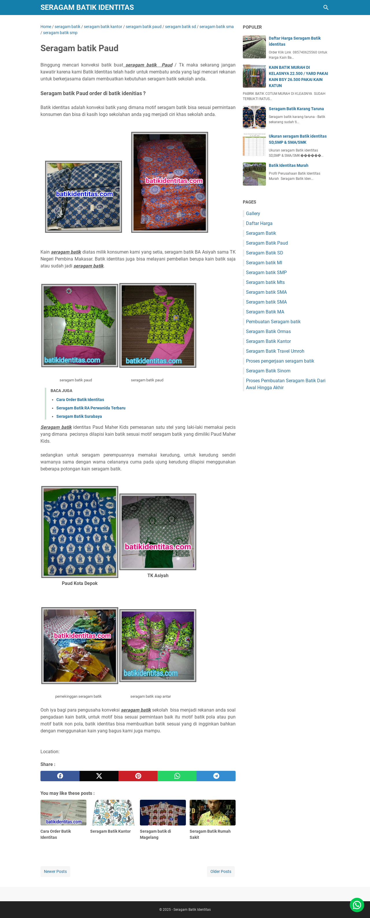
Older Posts (220, 871)
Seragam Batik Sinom (268, 371)
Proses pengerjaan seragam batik (280, 361)
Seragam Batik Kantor (268, 341)
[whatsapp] (177, 776)
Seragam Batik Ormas (268, 331)
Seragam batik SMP (266, 272)
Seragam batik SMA (266, 292)
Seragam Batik (261, 233)
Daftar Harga (259, 223)
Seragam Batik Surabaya (79, 416)
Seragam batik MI (264, 262)
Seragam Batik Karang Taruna (296, 108)
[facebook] (59, 776)
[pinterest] (138, 776)
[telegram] (216, 776)
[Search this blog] (326, 7)
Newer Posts (55, 871)
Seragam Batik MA (265, 312)
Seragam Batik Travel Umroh (275, 351)
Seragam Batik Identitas (87, 7)
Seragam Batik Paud (267, 243)
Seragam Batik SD (264, 253)
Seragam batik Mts (265, 282)
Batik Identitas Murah (288, 165)
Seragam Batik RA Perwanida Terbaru (90, 408)
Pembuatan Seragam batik (273, 321)
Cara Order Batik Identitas (80, 399)
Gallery (253, 213)
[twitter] (99, 776)
